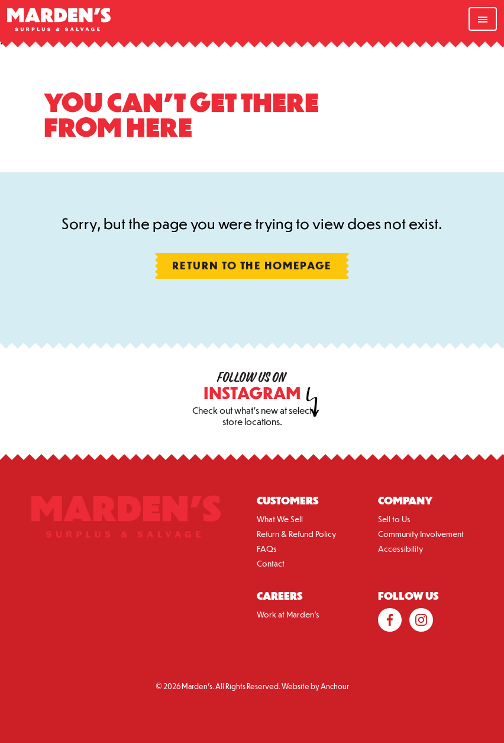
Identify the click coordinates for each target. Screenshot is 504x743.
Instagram (421, 620)
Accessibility (400, 548)
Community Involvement (421, 534)
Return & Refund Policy (296, 534)
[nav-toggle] (483, 19)
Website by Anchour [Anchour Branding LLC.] (315, 686)
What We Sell (280, 519)
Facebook (390, 620)
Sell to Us (394, 519)
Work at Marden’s (288, 614)
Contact (271, 563)
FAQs (267, 548)
